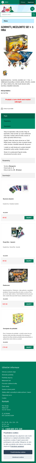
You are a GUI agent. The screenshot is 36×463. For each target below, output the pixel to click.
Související (7, 126)
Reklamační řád (6, 380)
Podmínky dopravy (7, 378)
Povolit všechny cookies (18, 452)
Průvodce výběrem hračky (9, 383)
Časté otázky (5, 386)
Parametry (7, 121)
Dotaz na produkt (8, 108)
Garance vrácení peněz (8, 389)
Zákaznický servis (7, 395)
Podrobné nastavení (17, 446)
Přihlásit (23, 2)
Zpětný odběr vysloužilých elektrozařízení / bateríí (16, 392)
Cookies (4, 398)
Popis (5, 116)
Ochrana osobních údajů (9, 372)
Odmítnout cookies (18, 457)
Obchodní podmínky (7, 375)
